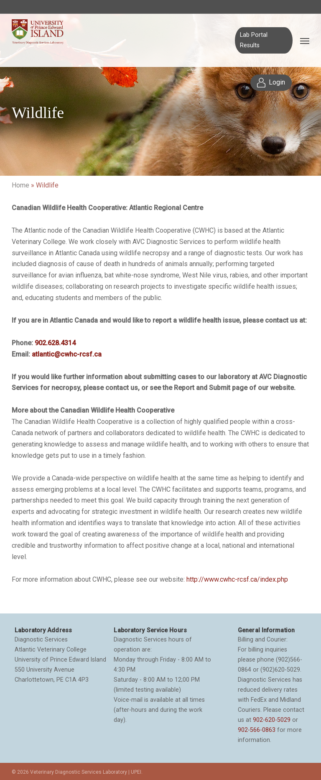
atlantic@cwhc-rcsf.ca (67, 354)
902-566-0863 (256, 729)
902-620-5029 (271, 719)
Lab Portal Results (254, 40)
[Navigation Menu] (304, 40)
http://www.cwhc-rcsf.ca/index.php (237, 579)
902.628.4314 (55, 343)
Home (20, 185)
